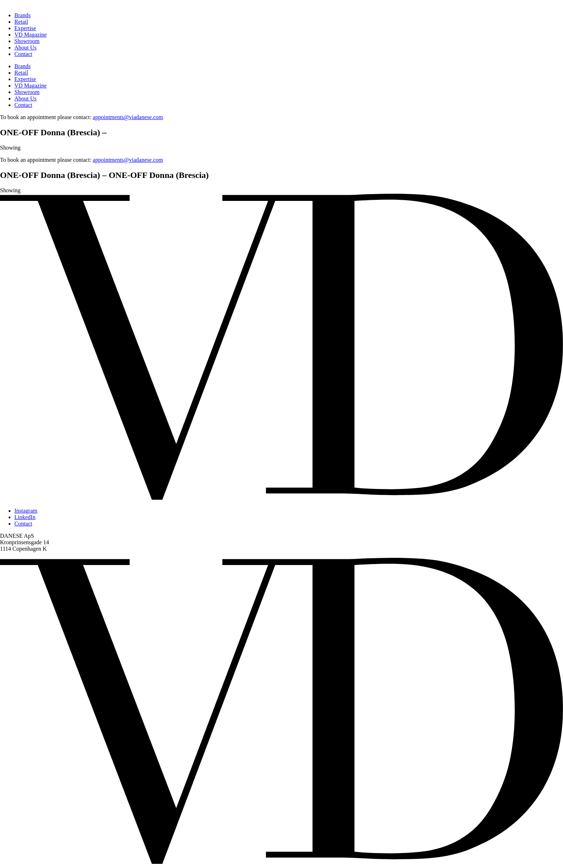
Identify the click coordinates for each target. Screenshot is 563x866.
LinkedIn (25, 517)
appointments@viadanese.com (128, 117)
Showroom (26, 41)
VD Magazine (30, 35)
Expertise (25, 28)
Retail (21, 22)
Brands (22, 15)
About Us (25, 47)
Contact (23, 54)
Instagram (25, 511)
